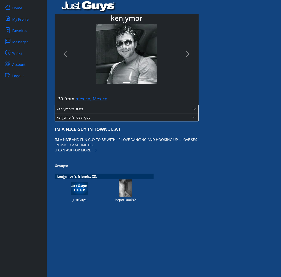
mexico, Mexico (91, 99)
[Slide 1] (126, 82)
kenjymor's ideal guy (73, 117)
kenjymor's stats (70, 109)
